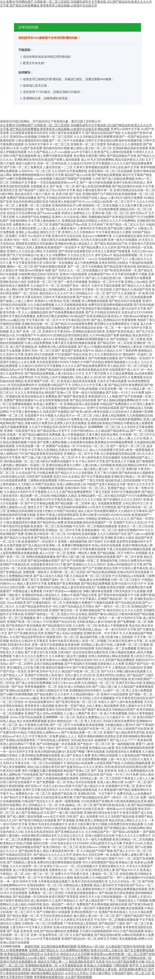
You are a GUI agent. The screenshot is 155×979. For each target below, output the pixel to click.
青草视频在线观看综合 (49, 977)
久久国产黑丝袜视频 (78, 977)
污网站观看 (120, 965)
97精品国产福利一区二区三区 (131, 973)
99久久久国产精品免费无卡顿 (125, 961)
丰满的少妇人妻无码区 (105, 957)
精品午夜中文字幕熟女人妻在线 (96, 969)
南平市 (133, 965)
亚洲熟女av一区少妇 (91, 946)
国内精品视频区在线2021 (47, 973)
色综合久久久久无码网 (75, 954)
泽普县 (26, 969)
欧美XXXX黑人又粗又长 (107, 950)
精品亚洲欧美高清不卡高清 (86, 961)
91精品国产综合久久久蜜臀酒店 (68, 957)
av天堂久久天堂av (76, 973)
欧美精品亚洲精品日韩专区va (23, 954)
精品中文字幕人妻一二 (53, 961)
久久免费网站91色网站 (75, 950)
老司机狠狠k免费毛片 (133, 969)
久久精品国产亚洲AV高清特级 (125, 946)
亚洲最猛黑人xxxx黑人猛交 (28, 957)
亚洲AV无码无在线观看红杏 (18, 961)
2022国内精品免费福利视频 (58, 946)
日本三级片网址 (100, 973)
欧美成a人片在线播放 (98, 965)
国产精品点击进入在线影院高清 (53, 969)
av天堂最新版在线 (71, 965)
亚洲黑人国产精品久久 (44, 950)
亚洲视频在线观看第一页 (41, 965)
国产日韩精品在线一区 (136, 957)
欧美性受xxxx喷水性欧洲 (107, 954)
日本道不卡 (51, 954)
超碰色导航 (32, 946)
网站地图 (104, 129)
